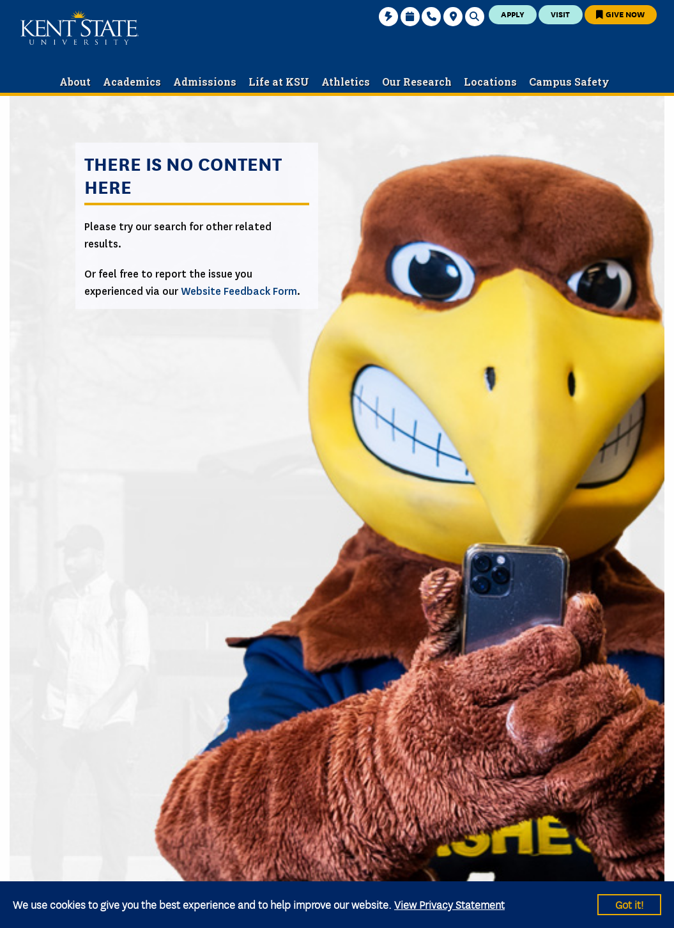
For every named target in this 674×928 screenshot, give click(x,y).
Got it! (629, 904)
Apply (513, 13)
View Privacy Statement (449, 904)
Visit (560, 13)
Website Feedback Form (239, 291)
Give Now (620, 13)
